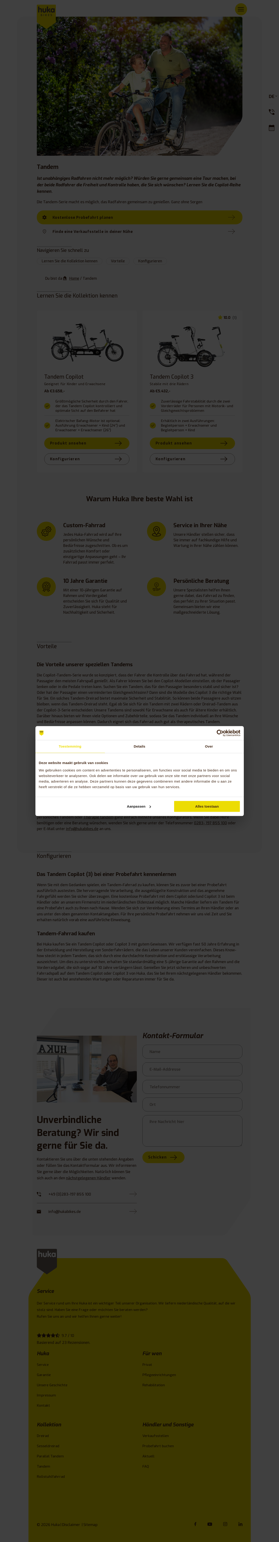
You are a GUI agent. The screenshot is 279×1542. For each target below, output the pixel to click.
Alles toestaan (207, 806)
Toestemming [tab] (70, 746)
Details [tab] (139, 746)
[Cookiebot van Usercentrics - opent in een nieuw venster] (220, 733)
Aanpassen (139, 806)
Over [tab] (209, 746)
